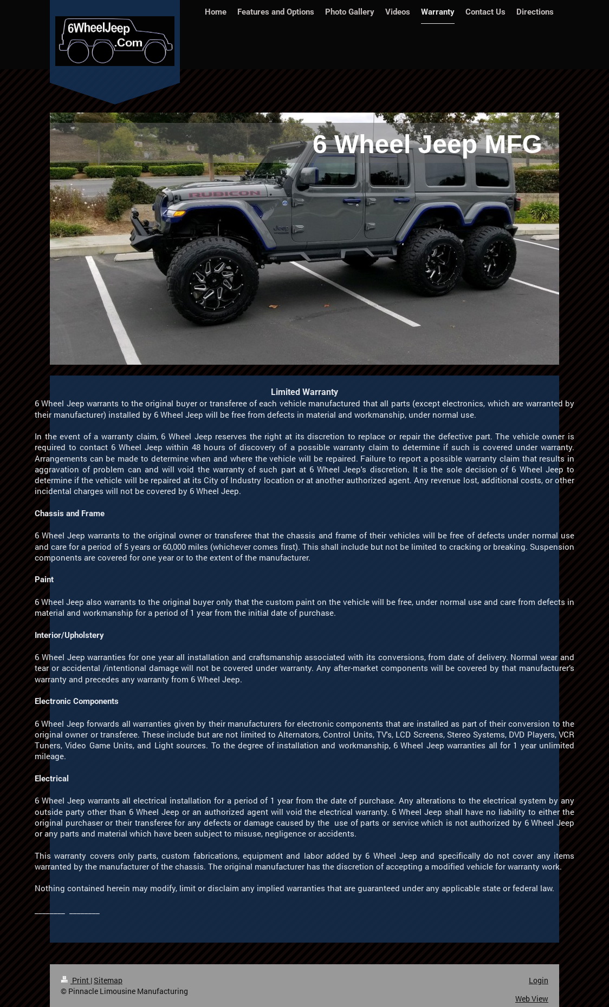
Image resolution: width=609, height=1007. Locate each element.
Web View (531, 998)
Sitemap (108, 980)
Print (75, 980)
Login (538, 980)
